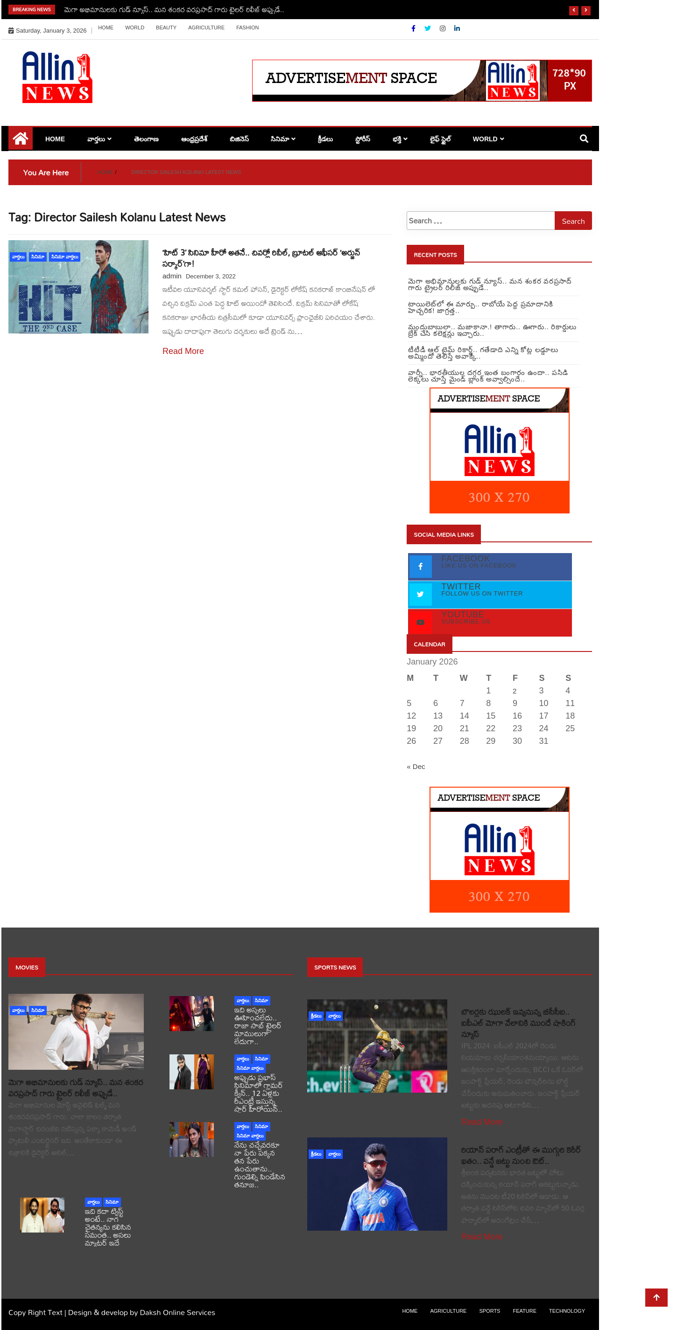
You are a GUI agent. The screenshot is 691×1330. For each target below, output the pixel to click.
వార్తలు (96, 139)
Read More (183, 351)
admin (172, 276)
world (134, 27)
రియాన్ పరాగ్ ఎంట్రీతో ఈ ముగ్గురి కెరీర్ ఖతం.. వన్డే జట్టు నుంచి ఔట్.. (521, 1155)
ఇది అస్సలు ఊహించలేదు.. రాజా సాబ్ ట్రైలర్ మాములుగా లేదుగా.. (258, 1025)
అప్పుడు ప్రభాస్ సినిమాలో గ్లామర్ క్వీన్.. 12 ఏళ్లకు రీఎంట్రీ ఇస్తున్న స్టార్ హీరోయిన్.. (258, 1092)
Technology (567, 1311)
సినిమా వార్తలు (64, 256)
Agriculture (206, 27)
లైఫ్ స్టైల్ (440, 139)
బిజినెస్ (239, 139)
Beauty (166, 27)
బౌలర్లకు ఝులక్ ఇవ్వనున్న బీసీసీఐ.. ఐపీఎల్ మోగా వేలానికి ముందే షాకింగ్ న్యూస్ (518, 1023)
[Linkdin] (457, 28)
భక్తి (397, 139)
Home (105, 27)
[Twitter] (428, 28)
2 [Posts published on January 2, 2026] (514, 691)
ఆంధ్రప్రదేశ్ (194, 139)
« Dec (416, 766)
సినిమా (280, 139)
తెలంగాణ (146, 139)
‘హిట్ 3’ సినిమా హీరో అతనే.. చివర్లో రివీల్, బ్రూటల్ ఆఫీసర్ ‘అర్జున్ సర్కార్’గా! (261, 258)
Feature (524, 1311)
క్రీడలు (325, 139)
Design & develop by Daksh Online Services (141, 1312)
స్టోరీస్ (362, 139)
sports (489, 1311)
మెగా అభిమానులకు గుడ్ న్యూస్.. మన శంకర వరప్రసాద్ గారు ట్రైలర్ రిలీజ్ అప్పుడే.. (174, 9)
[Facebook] (414, 28)
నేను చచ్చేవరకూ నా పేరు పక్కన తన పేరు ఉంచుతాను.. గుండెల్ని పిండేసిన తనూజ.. (259, 1164)
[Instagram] (443, 28)
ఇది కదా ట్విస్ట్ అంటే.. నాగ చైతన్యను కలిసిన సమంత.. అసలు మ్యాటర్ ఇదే (108, 1226)
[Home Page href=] (20, 142)
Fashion (247, 27)
